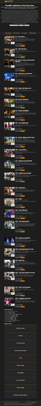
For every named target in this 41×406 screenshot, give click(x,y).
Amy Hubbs (20, 69)
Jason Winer (21, 79)
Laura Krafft (20, 106)
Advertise (11, 402)
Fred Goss (20, 43)
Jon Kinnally (20, 129)
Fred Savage (21, 304)
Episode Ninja (34, 402)
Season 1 (16, 37)
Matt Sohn (20, 54)
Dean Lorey (20, 180)
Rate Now (12, 55)
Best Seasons (24, 33)
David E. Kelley (20, 95)
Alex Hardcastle (21, 117)
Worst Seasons (32, 33)
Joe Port (19, 44)
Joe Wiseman (23, 44)
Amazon (22, 57)
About (8, 402)
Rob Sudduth (20, 194)
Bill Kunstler (20, 118)
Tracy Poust (24, 129)
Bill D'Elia (20, 155)
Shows (5, 402)
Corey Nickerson (20, 268)
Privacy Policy (16, 402)
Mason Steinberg (21, 80)
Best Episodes (8, 33)
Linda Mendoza (21, 105)
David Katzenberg (22, 68)
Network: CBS (21, 25)
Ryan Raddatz (20, 145)
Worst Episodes (16, 33)
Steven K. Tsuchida (22, 144)
